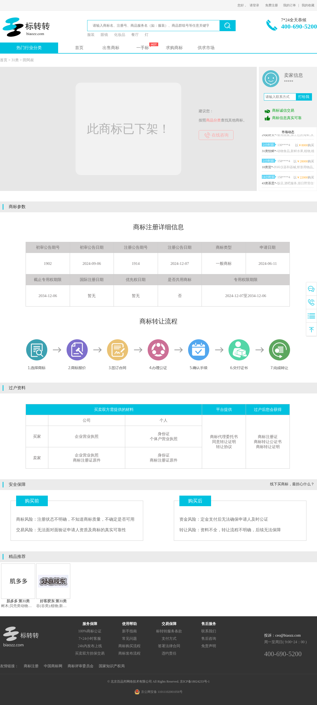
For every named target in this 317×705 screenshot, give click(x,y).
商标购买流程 (129, 646)
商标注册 (31, 666)
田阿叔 (28, 60)
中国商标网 (53, 666)
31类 (15, 60)
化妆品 (119, 35)
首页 (79, 47)
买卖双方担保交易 (90, 653)
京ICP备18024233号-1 (195, 681)
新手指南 (129, 631)
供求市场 (206, 47)
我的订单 (289, 5)
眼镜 (104, 35)
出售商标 (110, 47)
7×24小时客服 (90, 639)
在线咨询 (220, 135)
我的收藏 (308, 5)
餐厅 (135, 35)
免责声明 (208, 646)
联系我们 (208, 631)
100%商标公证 (90, 631)
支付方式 (169, 639)
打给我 (303, 97)
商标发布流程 (129, 653)
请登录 (254, 5)
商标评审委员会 (81, 666)
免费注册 (271, 5)
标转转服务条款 (169, 631)
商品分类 (213, 120)
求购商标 (174, 47)
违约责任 (169, 653)
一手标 (142, 47)
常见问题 (129, 639)
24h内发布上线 (90, 646)
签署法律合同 (169, 646)
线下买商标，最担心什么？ (292, 484)
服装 (91, 35)
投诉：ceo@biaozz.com (282, 635)
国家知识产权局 (112, 666)
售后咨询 (208, 639)
